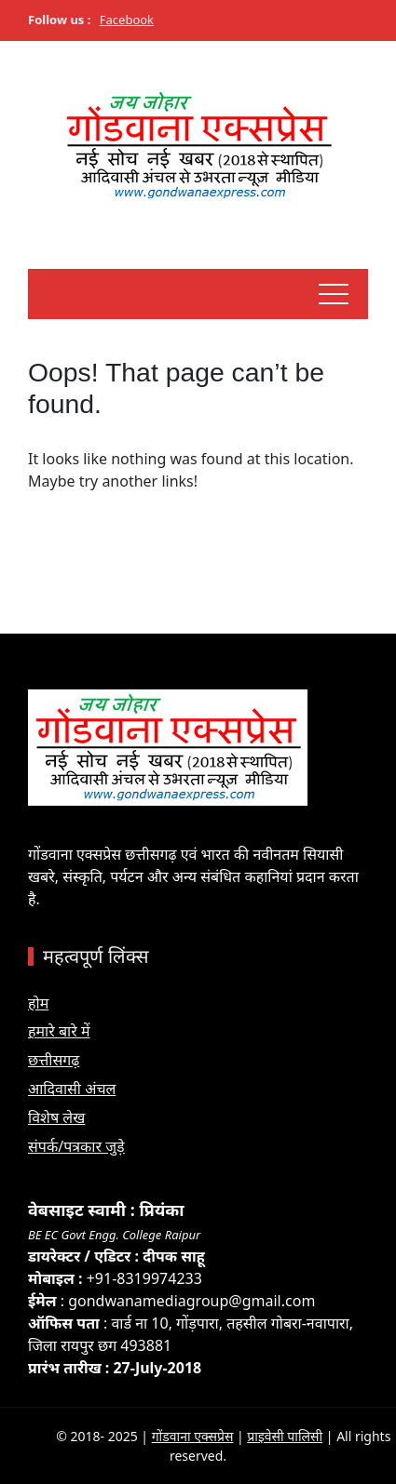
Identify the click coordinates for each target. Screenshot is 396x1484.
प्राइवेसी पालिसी (284, 1436)
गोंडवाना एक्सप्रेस (193, 1436)
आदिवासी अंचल (72, 1088)
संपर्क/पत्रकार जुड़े (76, 1146)
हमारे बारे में (58, 1031)
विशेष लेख (56, 1117)
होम (38, 1003)
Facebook (127, 19)
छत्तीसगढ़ (53, 1059)
